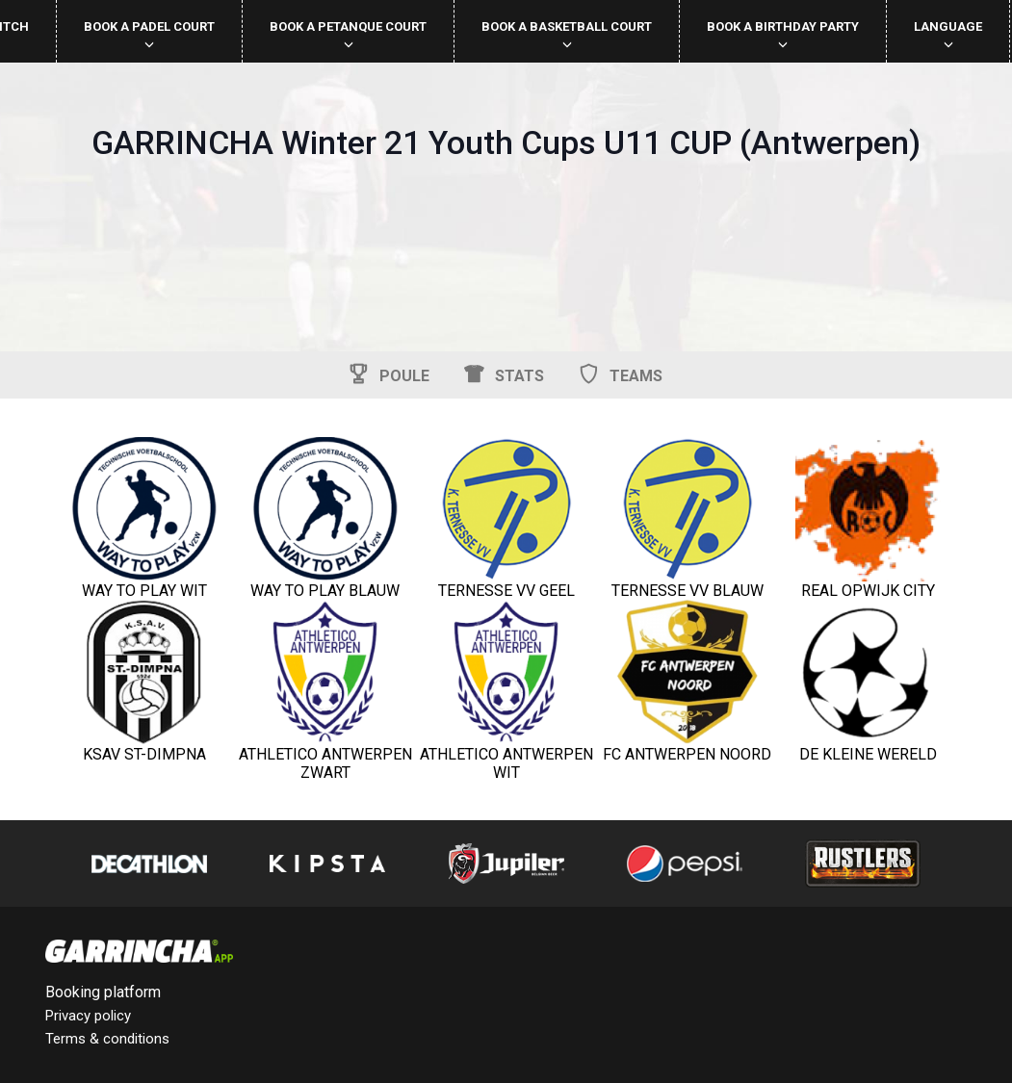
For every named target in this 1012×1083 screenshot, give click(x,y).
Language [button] (948, 34)
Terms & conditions (107, 1038)
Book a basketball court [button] (566, 34)
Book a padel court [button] (149, 34)
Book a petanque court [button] (348, 34)
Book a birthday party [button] (783, 34)
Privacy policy (88, 1015)
